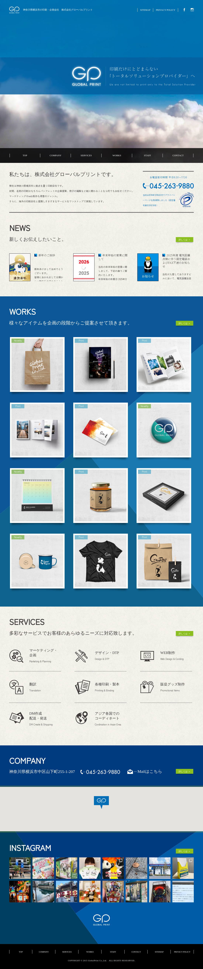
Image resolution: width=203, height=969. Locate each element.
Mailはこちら (149, 771)
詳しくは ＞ (184, 239)
